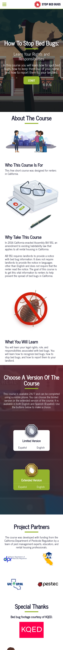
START (31, 80)
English (41, 447)
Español (22, 447)
